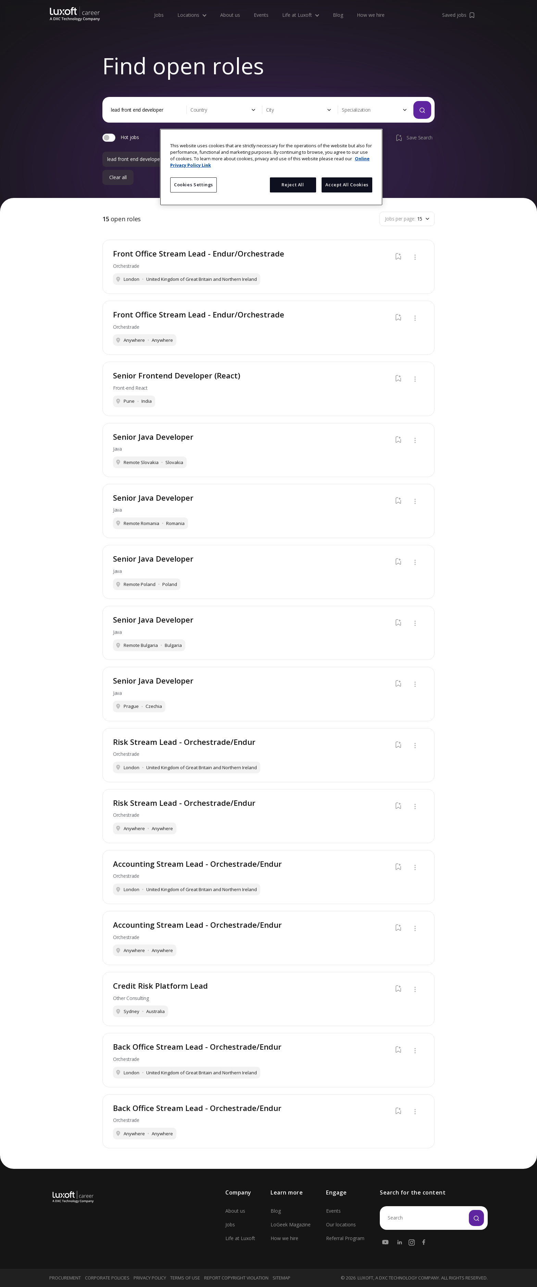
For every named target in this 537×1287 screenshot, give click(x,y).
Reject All (293, 185)
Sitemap (281, 1278)
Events (261, 13)
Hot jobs (130, 137)
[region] (271, 167)
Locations (192, 13)
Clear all (118, 177)
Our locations (341, 1224)
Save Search (414, 138)
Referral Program (345, 1238)
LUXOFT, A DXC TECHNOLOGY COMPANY (398, 1278)
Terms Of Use (185, 1278)
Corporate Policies (107, 1278)
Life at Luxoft (300, 13)
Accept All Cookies (347, 185)
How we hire (371, 13)
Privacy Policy (150, 1278)
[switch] (108, 138)
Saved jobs (459, 12)
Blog (338, 13)
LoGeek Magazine (291, 1224)
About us (230, 13)
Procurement (65, 1278)
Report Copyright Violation (236, 1278)
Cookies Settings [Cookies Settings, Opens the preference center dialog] (193, 185)
